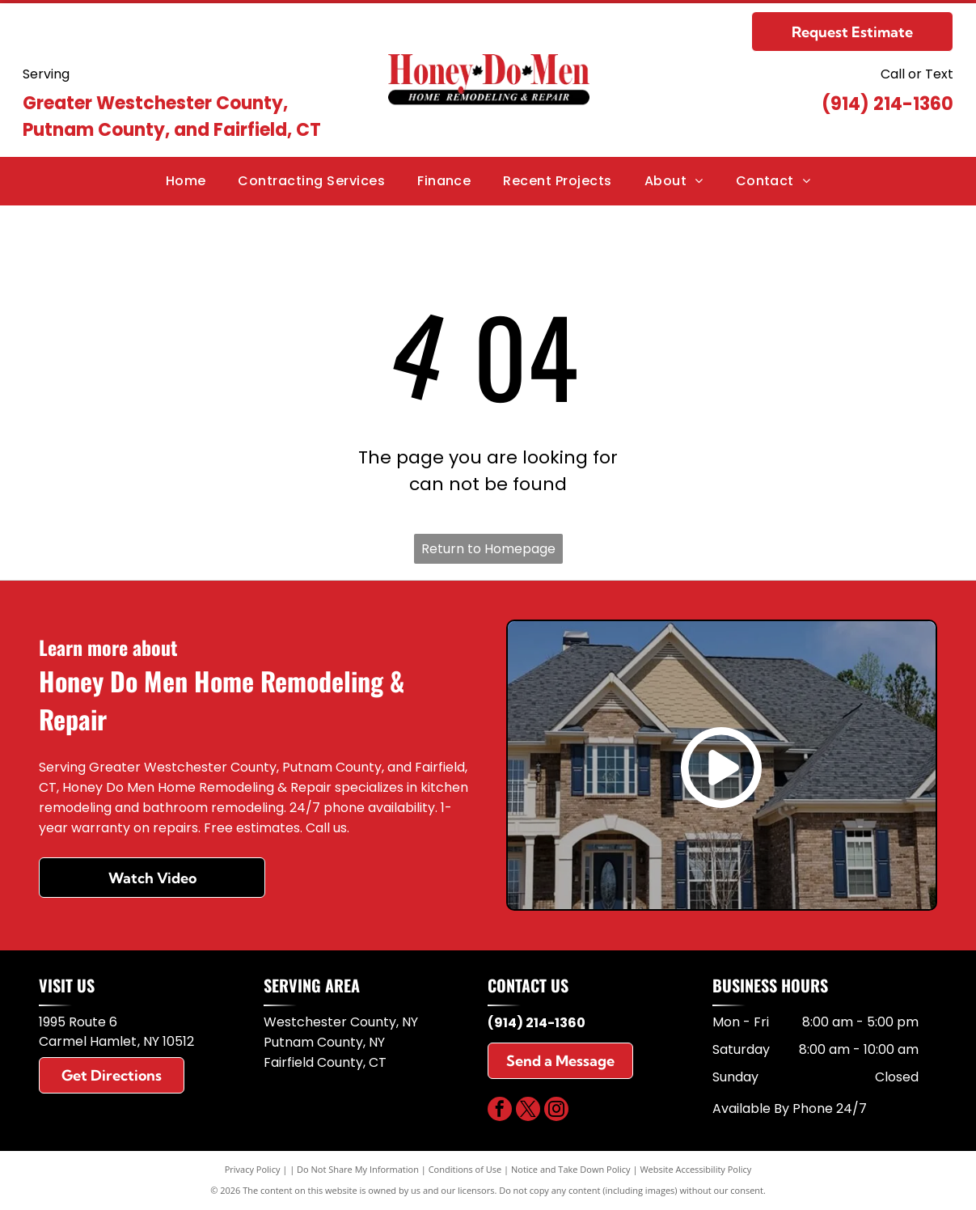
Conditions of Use (465, 1169)
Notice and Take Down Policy (571, 1169)
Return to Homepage (488, 548)
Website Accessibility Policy (695, 1169)
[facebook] (500, 1111)
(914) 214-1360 (887, 103)
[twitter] (528, 1111)
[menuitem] (186, 181)
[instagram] (556, 1111)
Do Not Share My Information (358, 1169)
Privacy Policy (253, 1169)
